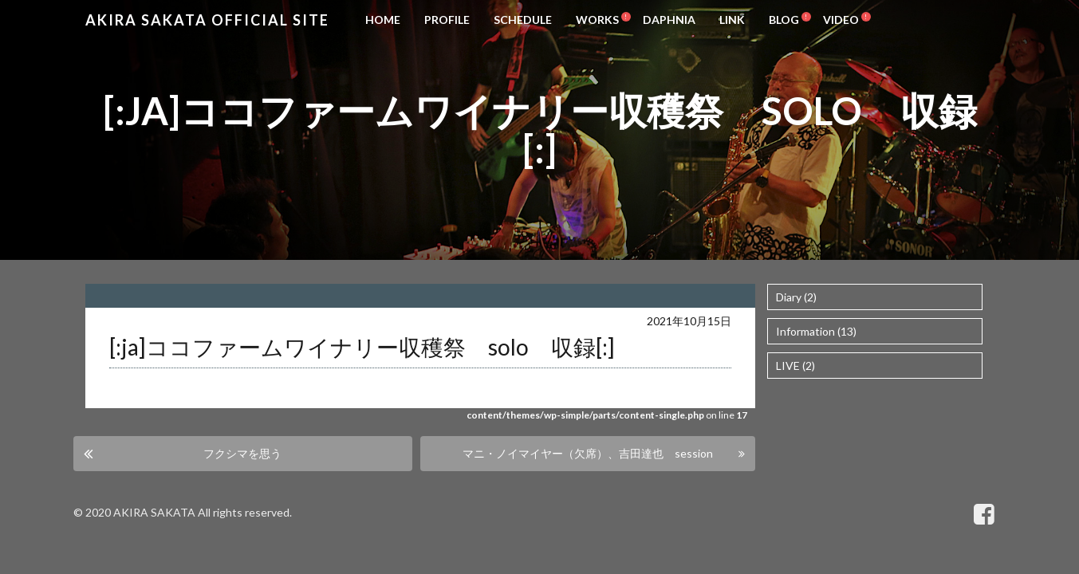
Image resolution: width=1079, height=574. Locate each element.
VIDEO (841, 19)
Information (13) (816, 331)
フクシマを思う (242, 453)
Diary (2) (796, 297)
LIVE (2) (795, 365)
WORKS (597, 19)
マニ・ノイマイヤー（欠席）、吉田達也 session (588, 453)
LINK (732, 19)
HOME (382, 19)
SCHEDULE (523, 19)
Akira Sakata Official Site (207, 20)
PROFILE (447, 19)
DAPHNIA (669, 19)
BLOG (784, 19)
